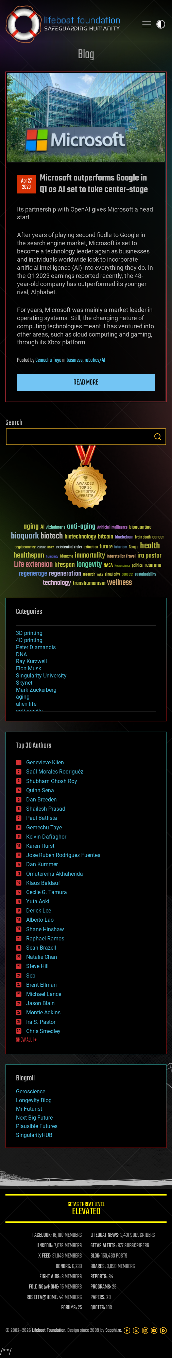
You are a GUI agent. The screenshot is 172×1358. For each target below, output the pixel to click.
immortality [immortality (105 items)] (90, 555)
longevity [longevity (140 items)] (89, 564)
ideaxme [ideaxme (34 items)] (66, 557)
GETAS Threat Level (86, 1209)
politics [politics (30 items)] (137, 566)
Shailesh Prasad (45, 809)
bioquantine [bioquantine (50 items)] (140, 527)
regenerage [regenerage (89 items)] (33, 574)
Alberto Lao (40, 920)
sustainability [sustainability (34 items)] (145, 575)
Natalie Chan (41, 957)
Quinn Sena (40, 790)
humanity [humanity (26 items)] (52, 557)
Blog (86, 55)
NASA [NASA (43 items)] (108, 565)
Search (158, 436)
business (75, 360)
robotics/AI (95, 360)
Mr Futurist (29, 1109)
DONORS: (63, 1266)
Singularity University (41, 675)
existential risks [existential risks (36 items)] (69, 547)
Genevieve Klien (45, 762)
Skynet (24, 683)
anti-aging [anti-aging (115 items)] (81, 526)
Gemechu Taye (48, 360)
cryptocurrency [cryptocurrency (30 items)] (25, 547)
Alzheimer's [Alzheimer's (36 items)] (55, 527)
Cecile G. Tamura (46, 892)
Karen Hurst (40, 846)
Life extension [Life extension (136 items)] (33, 564)
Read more (86, 382)
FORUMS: (69, 1308)
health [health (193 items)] (150, 546)
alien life (26, 704)
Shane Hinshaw (45, 929)
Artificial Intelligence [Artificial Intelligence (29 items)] (112, 528)
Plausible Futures (36, 1126)
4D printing (29, 640)
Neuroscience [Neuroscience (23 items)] (122, 566)
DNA (21, 654)
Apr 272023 (26, 184)
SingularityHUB (34, 1135)
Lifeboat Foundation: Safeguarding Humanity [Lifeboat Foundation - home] (69, 24)
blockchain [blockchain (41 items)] (124, 537)
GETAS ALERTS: (103, 1246)
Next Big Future (34, 1117)
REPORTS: (98, 1277)
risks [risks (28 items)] (100, 575)
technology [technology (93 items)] (57, 583)
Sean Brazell (41, 948)
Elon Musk (28, 668)
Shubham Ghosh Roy (51, 781)
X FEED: (44, 1256)
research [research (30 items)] (89, 575)
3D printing (29, 633)
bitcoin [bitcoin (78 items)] (105, 537)
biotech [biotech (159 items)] (51, 536)
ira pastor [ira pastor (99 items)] (149, 556)
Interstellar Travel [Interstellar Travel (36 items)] (121, 556)
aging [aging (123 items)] (31, 526)
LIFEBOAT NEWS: (104, 1235)
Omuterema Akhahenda (54, 874)
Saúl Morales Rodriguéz (54, 771)
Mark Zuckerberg (36, 690)
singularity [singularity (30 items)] (112, 575)
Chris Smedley (43, 1031)
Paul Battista (41, 818)
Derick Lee (38, 910)
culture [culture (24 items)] (41, 547)
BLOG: (95, 1256)
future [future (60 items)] (106, 547)
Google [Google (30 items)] (133, 547)
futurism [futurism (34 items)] (120, 547)
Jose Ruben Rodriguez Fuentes (63, 855)
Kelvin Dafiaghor (46, 836)
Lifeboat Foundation (48, 1330)
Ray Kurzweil (31, 661)
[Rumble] (163, 1330)
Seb (30, 975)
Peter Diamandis (36, 647)
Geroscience (30, 1091)
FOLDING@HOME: (44, 1287)
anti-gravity (29, 711)
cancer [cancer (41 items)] (158, 537)
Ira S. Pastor (40, 1022)
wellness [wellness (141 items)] (119, 582)
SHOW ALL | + (26, 1040)
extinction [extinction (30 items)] (91, 547)
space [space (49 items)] (127, 574)
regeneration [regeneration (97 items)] (65, 574)
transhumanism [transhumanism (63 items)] (89, 583)
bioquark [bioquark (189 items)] (25, 536)
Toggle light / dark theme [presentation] (160, 24)
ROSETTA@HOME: (42, 1297)
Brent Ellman (41, 985)
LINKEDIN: (44, 1246)
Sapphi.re (113, 1330)
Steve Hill (37, 966)
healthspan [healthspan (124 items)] (29, 555)
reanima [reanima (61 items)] (152, 565)
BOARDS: (98, 1266)
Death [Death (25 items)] (50, 547)
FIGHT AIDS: (50, 1277)
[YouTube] (154, 1330)
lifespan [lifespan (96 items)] (64, 565)
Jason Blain (40, 1003)
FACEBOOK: (42, 1235)
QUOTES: (97, 1308)
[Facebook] (127, 1330)
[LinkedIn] (145, 1330)
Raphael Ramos (45, 938)
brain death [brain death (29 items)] (143, 537)
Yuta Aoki (37, 901)
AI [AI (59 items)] (42, 527)
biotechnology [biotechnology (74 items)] (80, 537)
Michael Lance (43, 994)
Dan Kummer (42, 864)
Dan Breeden (41, 799)
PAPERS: (97, 1297)
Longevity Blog (34, 1100)
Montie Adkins (43, 1012)
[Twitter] (136, 1330)
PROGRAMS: (100, 1287)
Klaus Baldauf (43, 883)
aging (23, 696)
